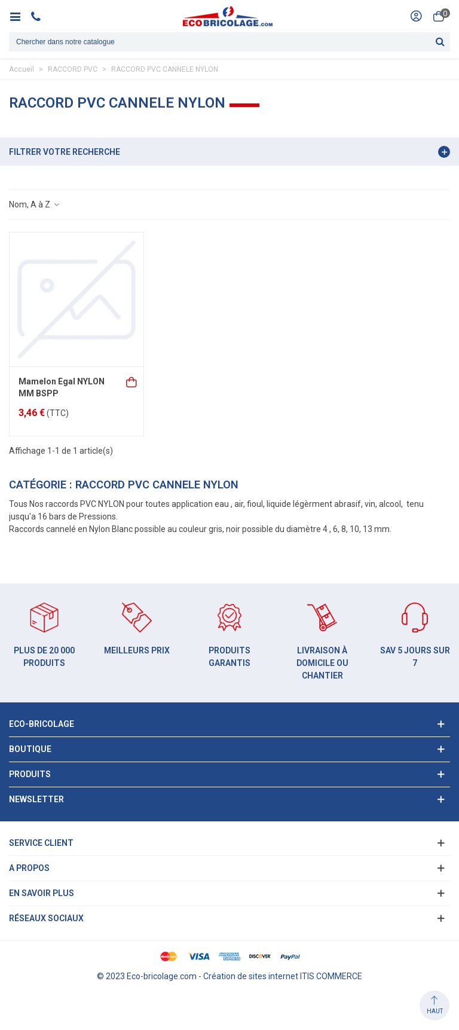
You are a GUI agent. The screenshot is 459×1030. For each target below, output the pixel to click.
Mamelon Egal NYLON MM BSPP (62, 387)
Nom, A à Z (34, 204)
